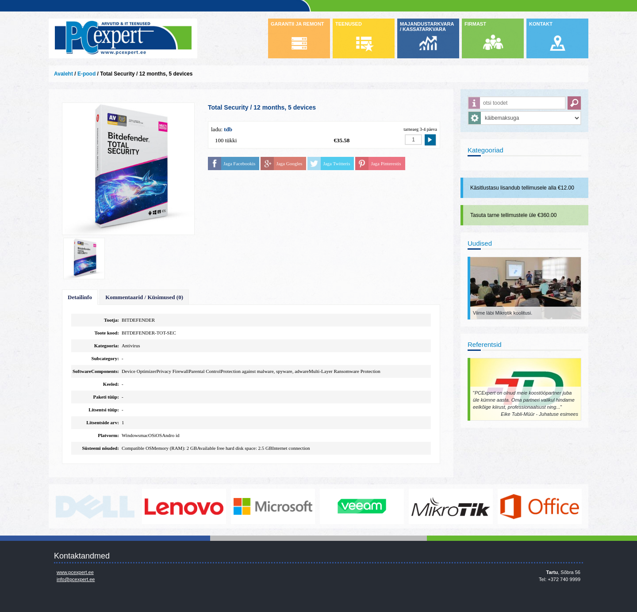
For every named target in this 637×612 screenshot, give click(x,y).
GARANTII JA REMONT (297, 24)
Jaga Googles (289, 163)
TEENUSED (348, 24)
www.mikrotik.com (451, 506)
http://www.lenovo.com (184, 506)
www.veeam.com (362, 506)
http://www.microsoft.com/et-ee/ (273, 506)
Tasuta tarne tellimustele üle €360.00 (513, 215)
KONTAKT (541, 24)
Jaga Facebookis (239, 163)
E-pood (86, 74)
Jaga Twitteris (336, 163)
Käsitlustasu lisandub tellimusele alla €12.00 (522, 188)
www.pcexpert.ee (75, 572)
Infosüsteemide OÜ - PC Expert (123, 38)
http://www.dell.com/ (95, 506)
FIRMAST (475, 24)
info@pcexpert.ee (76, 579)
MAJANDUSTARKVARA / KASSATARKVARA (427, 26)
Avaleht (63, 74)
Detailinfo (80, 297)
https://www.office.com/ (540, 506)
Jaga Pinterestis (386, 163)
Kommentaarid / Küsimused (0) (144, 297)
